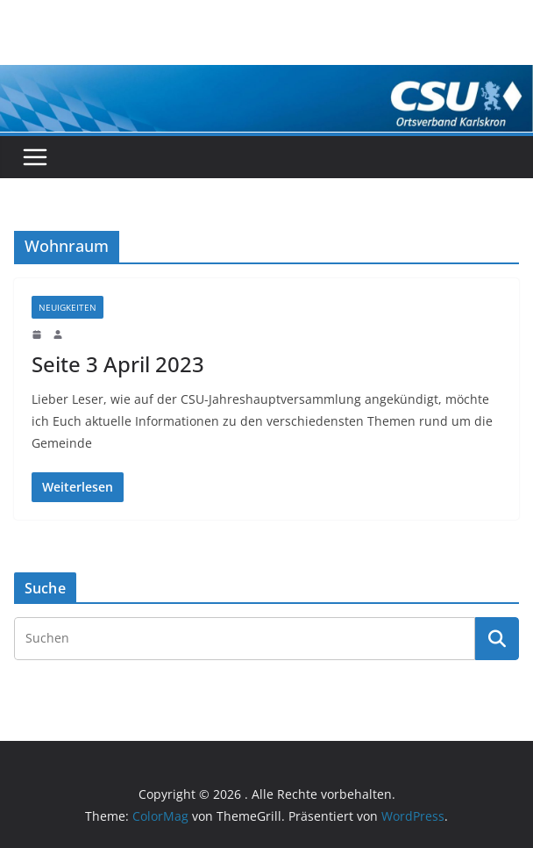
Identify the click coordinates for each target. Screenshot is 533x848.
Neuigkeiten (67, 307)
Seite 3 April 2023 (118, 363)
